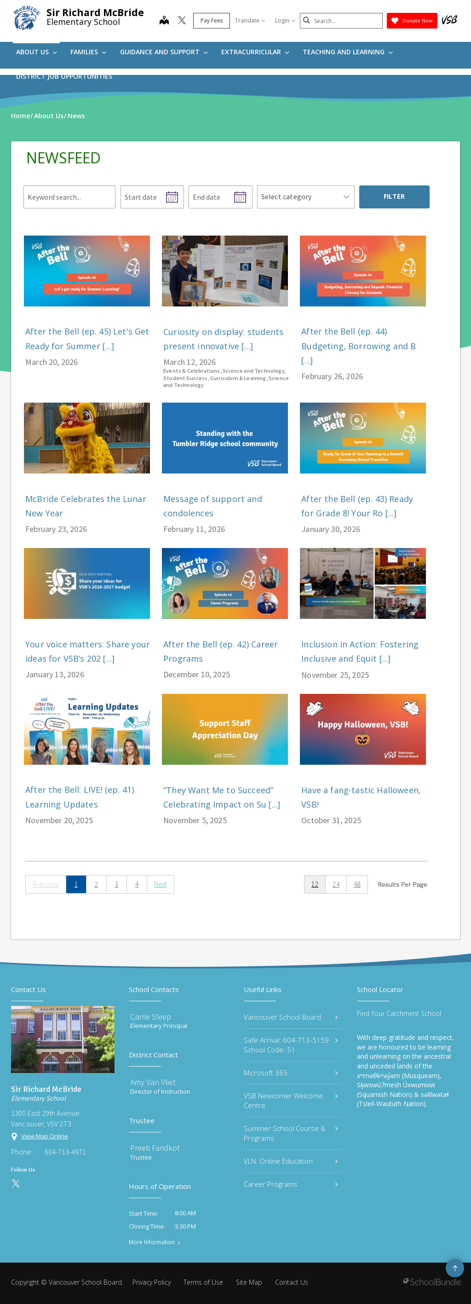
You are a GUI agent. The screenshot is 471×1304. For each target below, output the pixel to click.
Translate (250, 20)
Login (285, 20)
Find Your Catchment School (399, 1013)
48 (357, 884)
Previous (46, 884)
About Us (36, 51)
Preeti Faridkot (155, 1147)
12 (314, 884)
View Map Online (44, 1136)
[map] (164, 21)
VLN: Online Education (291, 1161)
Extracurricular (255, 51)
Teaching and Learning (348, 51)
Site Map (249, 1282)
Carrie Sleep (150, 1016)
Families (88, 51)
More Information (152, 1242)
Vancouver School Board (291, 1016)
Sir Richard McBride (95, 12)
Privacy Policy (151, 1282)
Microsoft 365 (291, 1072)
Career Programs (291, 1184)
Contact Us (291, 1282)
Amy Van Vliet (153, 1082)
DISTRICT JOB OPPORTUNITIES (64, 76)
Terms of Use (203, 1282)
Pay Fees (212, 20)
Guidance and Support (164, 51)
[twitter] (182, 21)
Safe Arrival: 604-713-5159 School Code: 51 (291, 1044)
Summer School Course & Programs (291, 1133)
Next (160, 884)
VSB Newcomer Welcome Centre (291, 1100)
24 (336, 884)
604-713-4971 (65, 1151)
